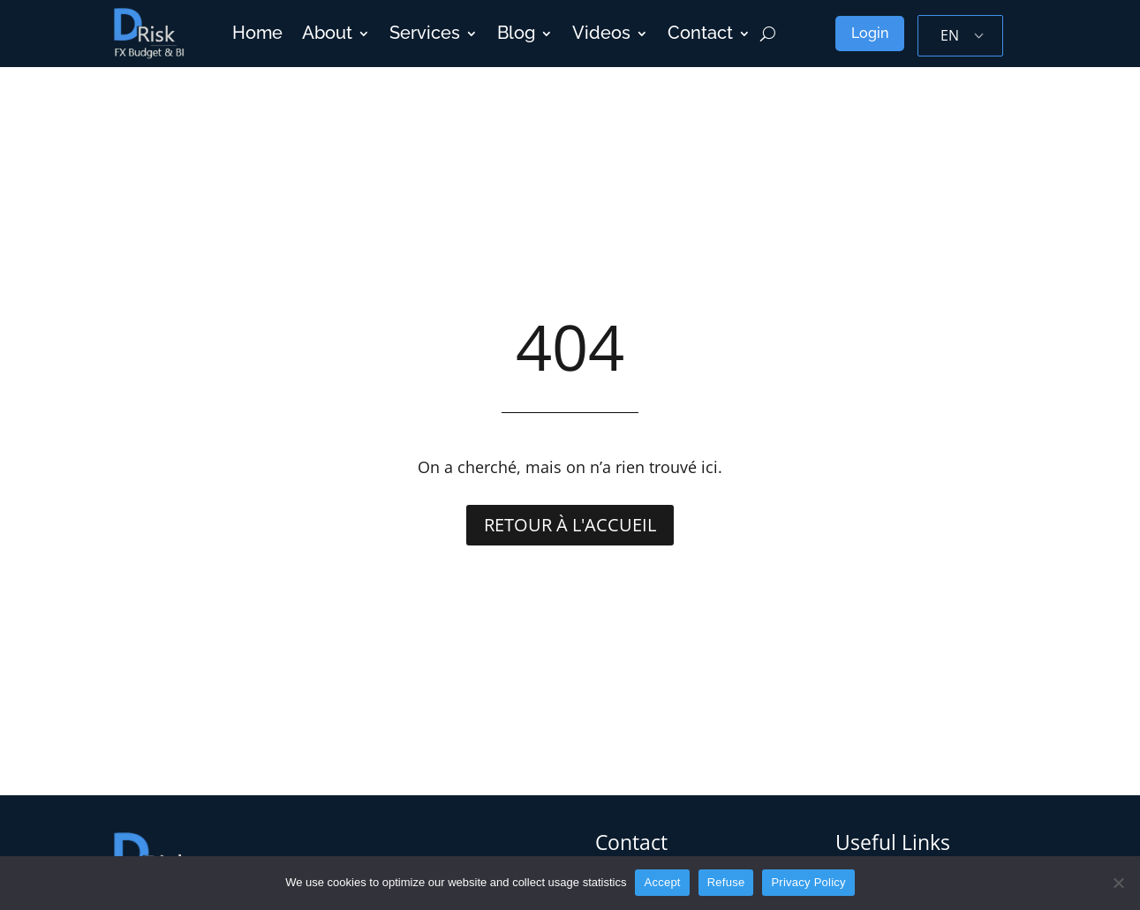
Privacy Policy (808, 882)
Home (257, 33)
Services (424, 33)
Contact (700, 33)
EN (949, 35)
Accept (662, 882)
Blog (516, 33)
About (327, 33)
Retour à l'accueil (570, 525)
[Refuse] (1118, 882)
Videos (601, 33)
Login (869, 33)
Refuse (726, 882)
